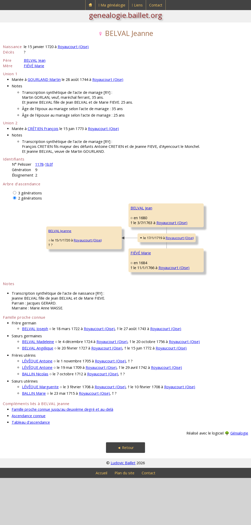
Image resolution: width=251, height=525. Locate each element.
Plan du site (124, 520)
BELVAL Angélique (37, 395)
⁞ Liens (137, 5)
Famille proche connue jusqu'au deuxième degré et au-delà (62, 456)
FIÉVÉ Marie (34, 65)
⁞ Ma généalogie (111, 5)
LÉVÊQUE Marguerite (40, 433)
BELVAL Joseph (35, 375)
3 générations (30, 193)
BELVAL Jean (34, 60)
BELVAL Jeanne (17, 254)
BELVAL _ (178, 208)
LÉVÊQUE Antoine (37, 408)
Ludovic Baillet (123, 509)
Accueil (101, 520)
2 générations (30, 198)
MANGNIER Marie (185, 301)
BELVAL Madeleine (38, 388)
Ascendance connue (28, 462)
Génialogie (239, 480)
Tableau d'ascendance (31, 469)
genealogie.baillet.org (125, 15)
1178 (39, 164)
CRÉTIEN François (43, 128)
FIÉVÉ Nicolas (182, 270)
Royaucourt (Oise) (73, 46)
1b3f (49, 164)
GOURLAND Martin (44, 79)
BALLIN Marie (34, 440)
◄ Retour (125, 494)
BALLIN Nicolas (35, 421)
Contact (155, 5)
